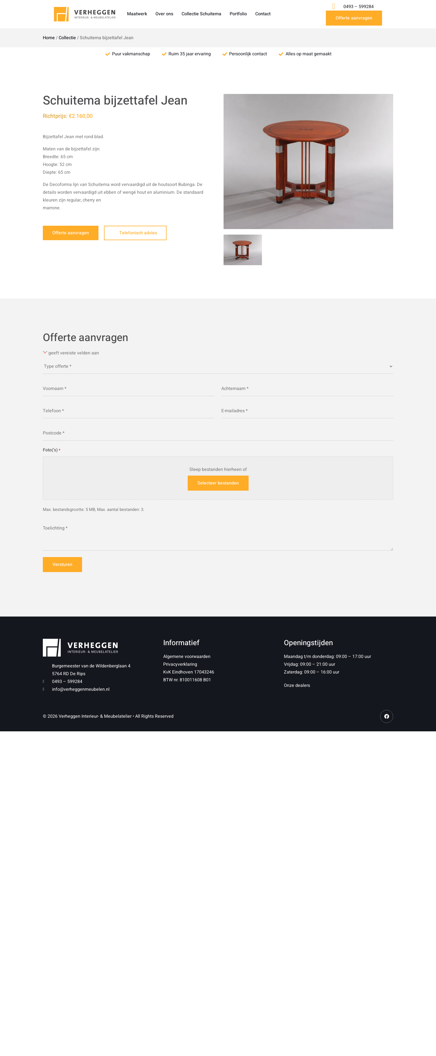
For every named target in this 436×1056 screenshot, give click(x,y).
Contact (263, 14)
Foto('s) (51, 450)
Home (49, 37)
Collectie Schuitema (201, 14)
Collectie (67, 37)
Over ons (164, 14)
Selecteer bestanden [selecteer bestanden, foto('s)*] (218, 483)
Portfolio (238, 14)
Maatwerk (137, 14)
